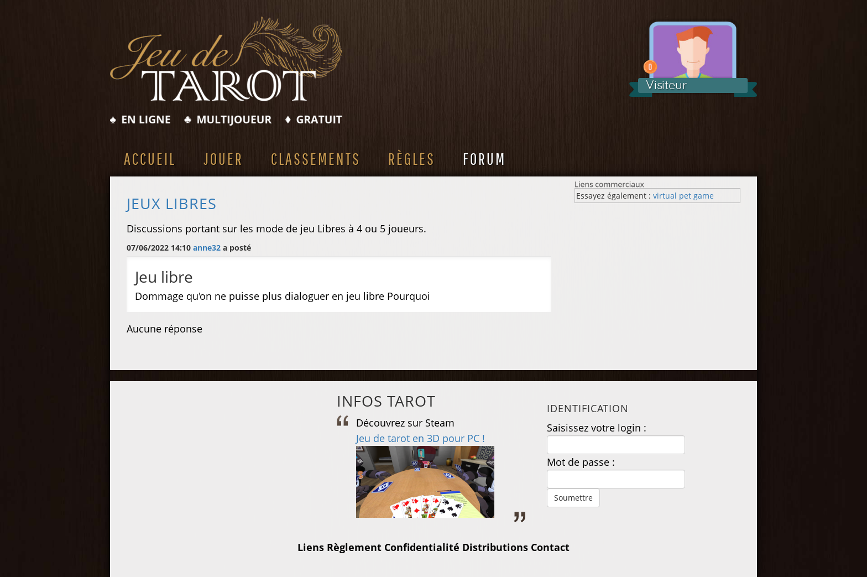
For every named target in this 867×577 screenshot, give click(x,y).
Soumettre (573, 497)
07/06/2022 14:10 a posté (189, 247)
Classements (316, 158)
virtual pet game (683, 195)
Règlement (354, 547)
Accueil (150, 158)
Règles (411, 158)
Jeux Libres (172, 204)
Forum (484, 158)
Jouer (223, 158)
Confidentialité (421, 547)
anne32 (207, 247)
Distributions (495, 547)
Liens (310, 547)
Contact (550, 547)
